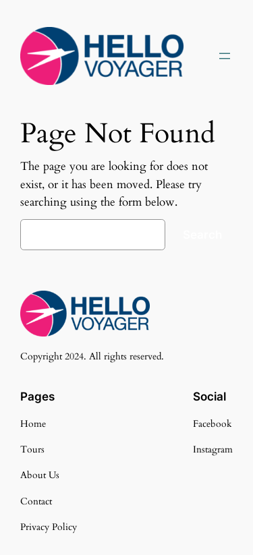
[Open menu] (225, 56)
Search (202, 234)
